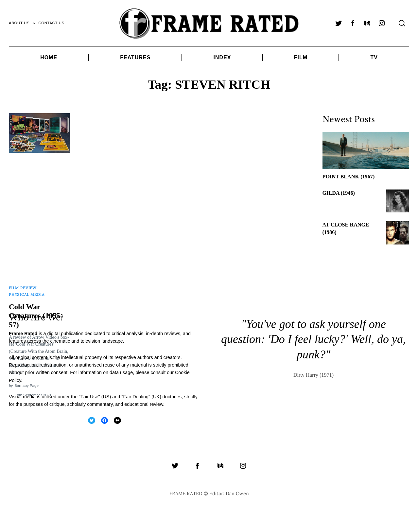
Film (300, 57)
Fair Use (89, 396)
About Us (19, 23)
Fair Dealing (135, 396)
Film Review (23, 287)
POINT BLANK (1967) (348, 177)
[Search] (402, 23)
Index (222, 57)
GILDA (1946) (338, 193)
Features (135, 57)
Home (48, 57)
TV (373, 57)
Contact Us (51, 23)
